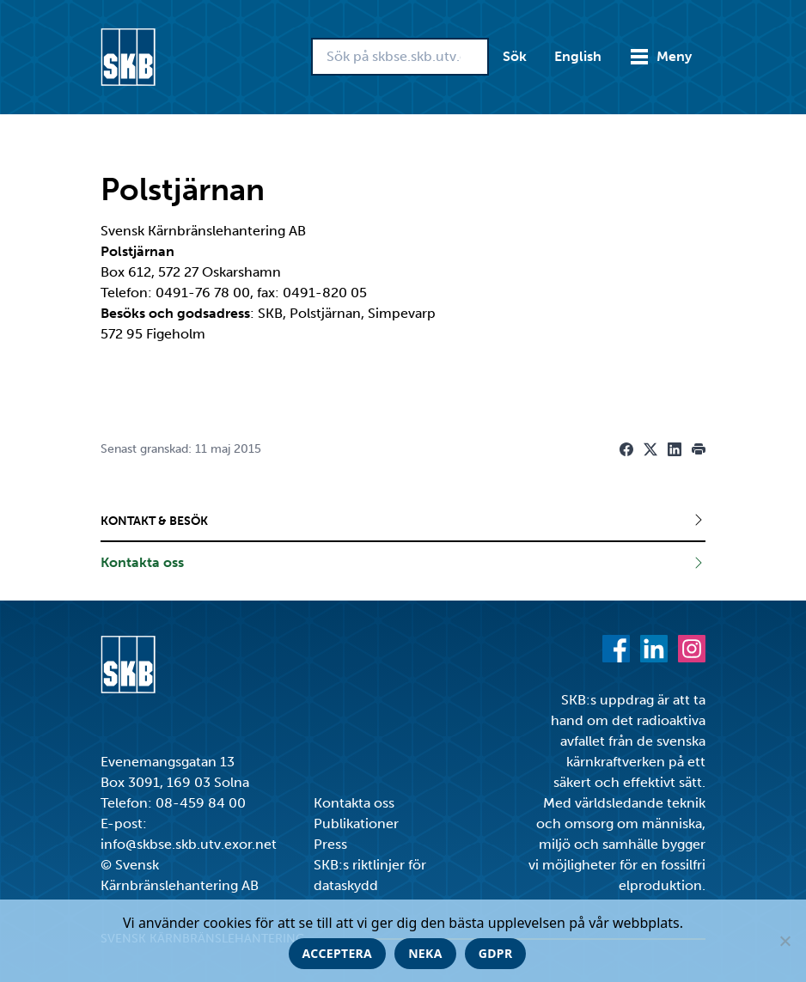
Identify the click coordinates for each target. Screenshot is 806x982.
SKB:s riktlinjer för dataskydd (370, 875)
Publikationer (356, 823)
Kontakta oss (354, 803)
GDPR (496, 953)
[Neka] (784, 940)
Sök (515, 56)
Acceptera (337, 953)
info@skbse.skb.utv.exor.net (189, 844)
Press (330, 844)
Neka (425, 953)
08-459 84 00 (201, 803)
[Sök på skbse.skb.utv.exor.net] (400, 57)
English (577, 56)
